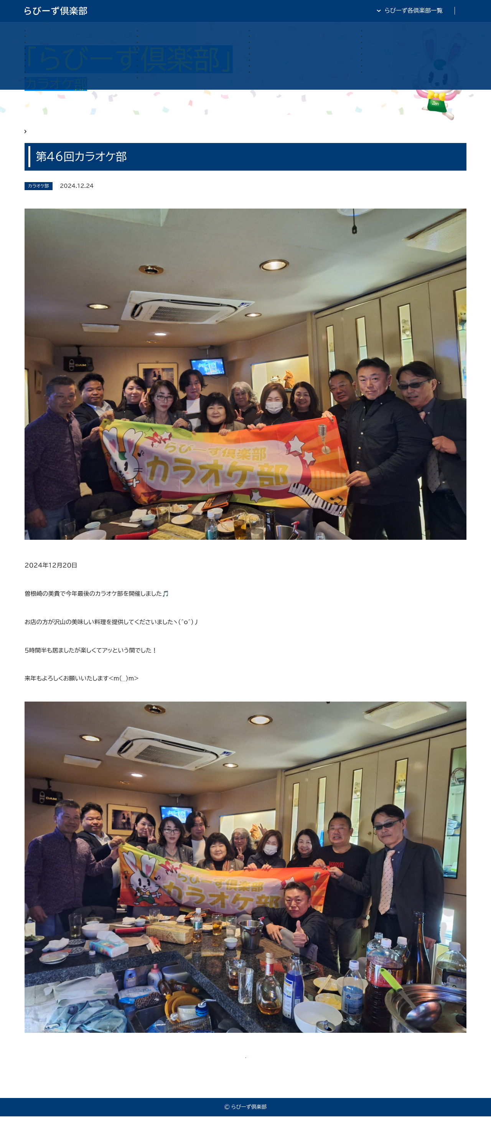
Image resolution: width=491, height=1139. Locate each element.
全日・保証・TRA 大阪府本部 (429, 10)
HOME (34, 137)
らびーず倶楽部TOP (265, 10)
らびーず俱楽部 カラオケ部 (87, 137)
